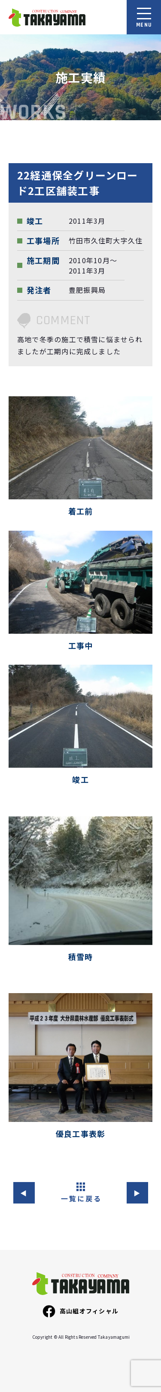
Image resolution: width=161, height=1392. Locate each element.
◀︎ (23, 1192)
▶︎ (137, 1192)
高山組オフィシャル (80, 1311)
